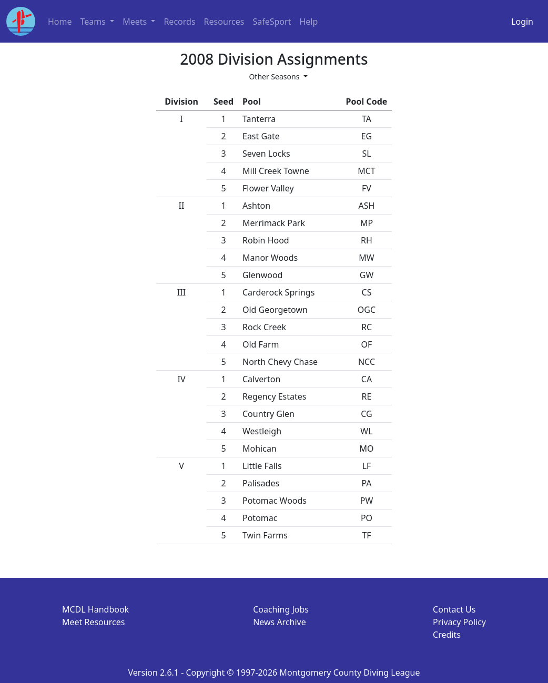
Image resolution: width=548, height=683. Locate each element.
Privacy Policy (459, 622)
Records (179, 21)
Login (522, 21)
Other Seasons (275, 76)
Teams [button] (94, 21)
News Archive (279, 622)
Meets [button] (136, 21)
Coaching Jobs (281, 609)
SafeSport (271, 21)
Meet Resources (93, 622)
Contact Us (454, 609)
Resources (224, 21)
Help (308, 21)
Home (60, 21)
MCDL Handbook (95, 609)
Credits (447, 634)
